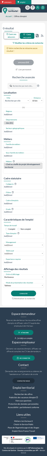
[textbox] (16, 100)
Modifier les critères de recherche (28, 43)
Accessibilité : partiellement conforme (23, 407)
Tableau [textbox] (7, 285)
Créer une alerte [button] (27, 35)
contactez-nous (23, 381)
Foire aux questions (23, 401)
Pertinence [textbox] (9, 277)
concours (7, 2)
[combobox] (17, 100)
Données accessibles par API (27, 450)
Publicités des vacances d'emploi (22, 397)
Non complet (26, 229)
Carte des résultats (11, 35)
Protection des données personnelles (23, 404)
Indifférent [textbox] (8, 245)
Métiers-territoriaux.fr (23, 421)
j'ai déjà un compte (23, 338)
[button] (38, 85)
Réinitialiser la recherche (23, 298)
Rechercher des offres (24, 394)
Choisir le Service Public (23, 424)
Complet (11, 229)
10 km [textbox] (34, 101)
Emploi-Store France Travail (23, 431)
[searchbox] (23, 114)
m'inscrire (23, 332)
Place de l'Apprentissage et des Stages (23, 427)
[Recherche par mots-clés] (24, 86)
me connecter (23, 358)
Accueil (9, 16)
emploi (21, 2)
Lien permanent (23, 69)
